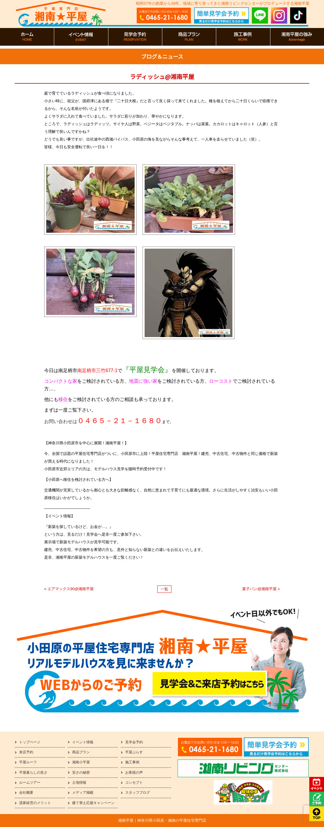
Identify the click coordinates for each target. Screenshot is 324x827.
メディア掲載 (82, 792)
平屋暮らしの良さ (33, 772)
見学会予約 (134, 742)
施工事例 (132, 762)
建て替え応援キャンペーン (93, 803)
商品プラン (81, 752)
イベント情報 (82, 742)
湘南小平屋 (81, 762)
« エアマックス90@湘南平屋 (69, 589)
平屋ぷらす (134, 752)
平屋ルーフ (28, 762)
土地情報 (79, 782)
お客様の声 (134, 772)
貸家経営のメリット (35, 803)
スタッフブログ (137, 792)
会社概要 (26, 792)
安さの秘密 (81, 772)
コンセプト (134, 782)
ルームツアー (29, 782)
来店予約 (26, 752)
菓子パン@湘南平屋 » (261, 589)
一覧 (164, 589)
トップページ (29, 742)
